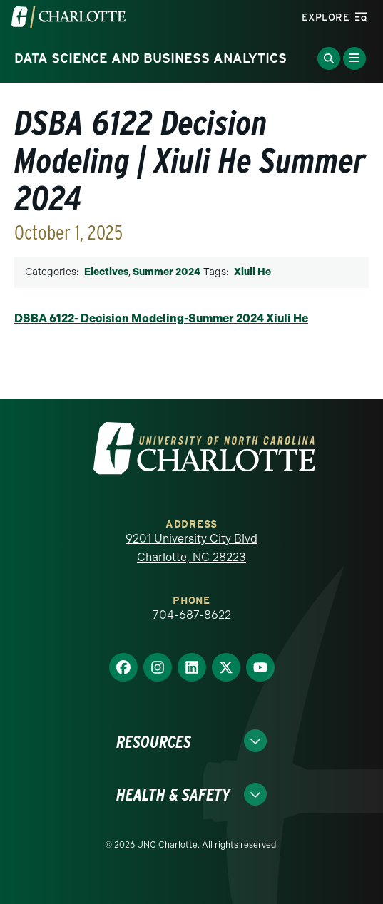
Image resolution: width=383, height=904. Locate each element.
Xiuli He (252, 272)
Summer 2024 (166, 272)
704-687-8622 (192, 615)
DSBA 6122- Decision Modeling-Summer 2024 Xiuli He (161, 318)
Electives (106, 272)
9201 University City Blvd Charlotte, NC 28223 (191, 548)
